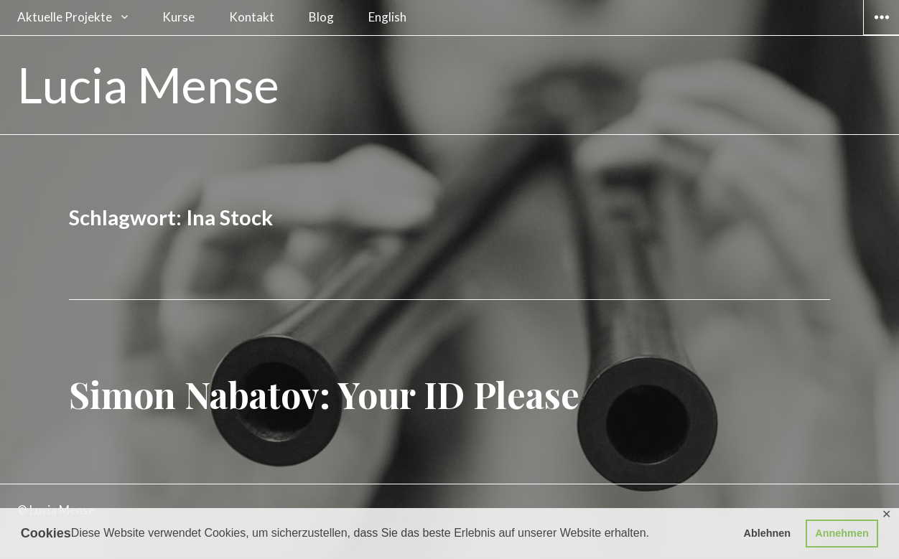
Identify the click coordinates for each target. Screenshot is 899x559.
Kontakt (251, 16)
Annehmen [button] (841, 533)
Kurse (178, 16)
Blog (321, 16)
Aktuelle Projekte (64, 16)
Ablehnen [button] (767, 533)
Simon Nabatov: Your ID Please (324, 394)
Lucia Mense (148, 84)
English (387, 16)
